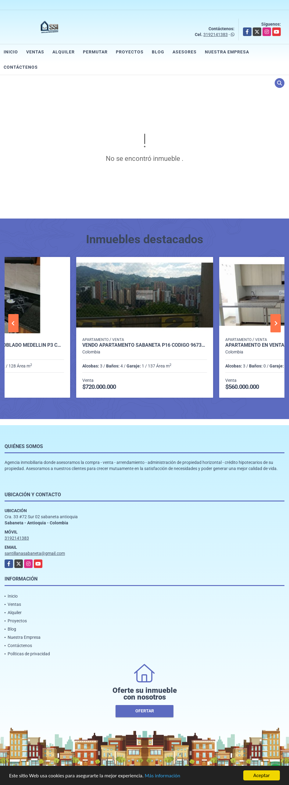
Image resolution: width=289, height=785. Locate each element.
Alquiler (63, 51)
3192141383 (215, 34)
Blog (158, 51)
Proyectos (130, 51)
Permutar (95, 51)
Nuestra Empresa (227, 51)
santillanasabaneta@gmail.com (35, 553)
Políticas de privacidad (29, 653)
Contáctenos (21, 67)
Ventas (35, 51)
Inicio (11, 51)
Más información (162, 776)
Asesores (185, 51)
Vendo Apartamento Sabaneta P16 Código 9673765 (144, 345)
